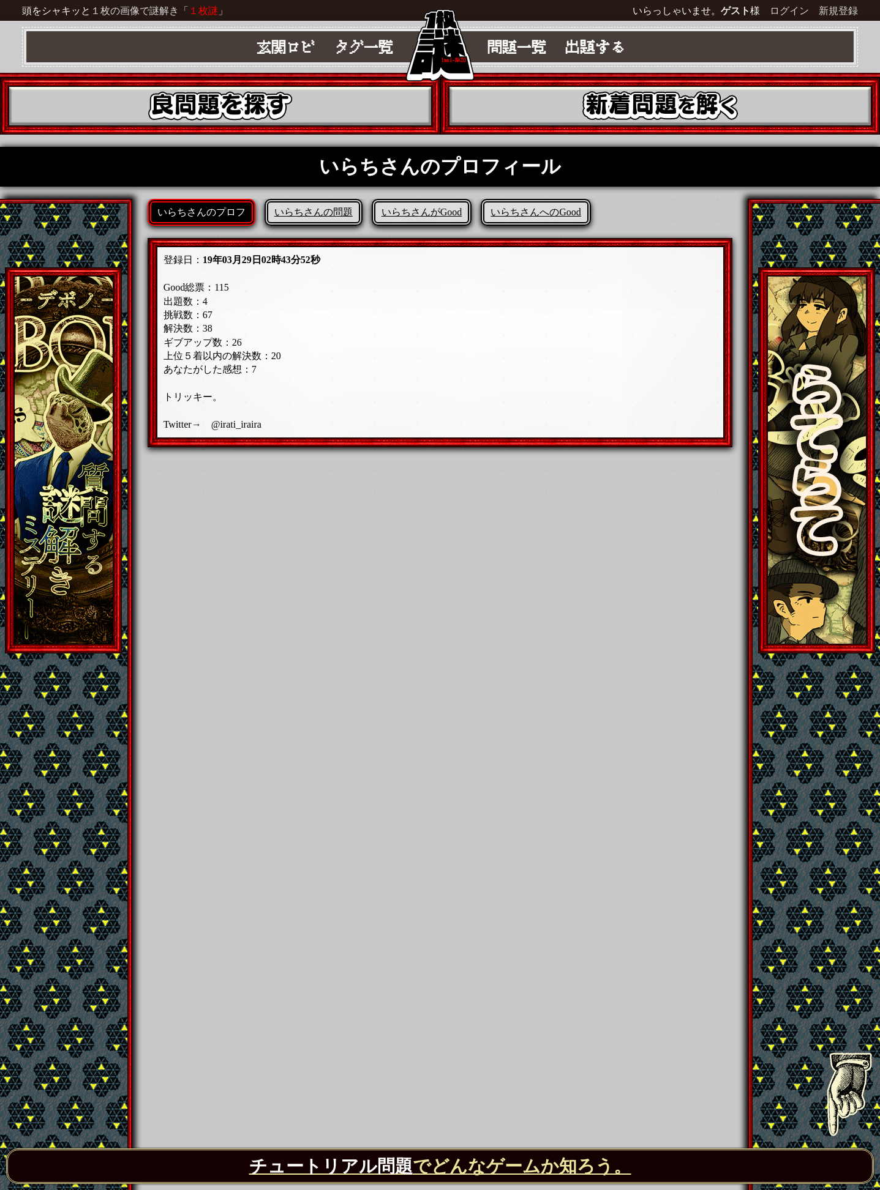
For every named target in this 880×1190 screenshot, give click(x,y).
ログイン (789, 11)
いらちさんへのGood (536, 212)
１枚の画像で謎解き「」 (159, 11)
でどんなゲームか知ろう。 (440, 1166)
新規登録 (838, 11)
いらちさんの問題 (313, 212)
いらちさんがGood (422, 212)
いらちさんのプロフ (201, 212)
